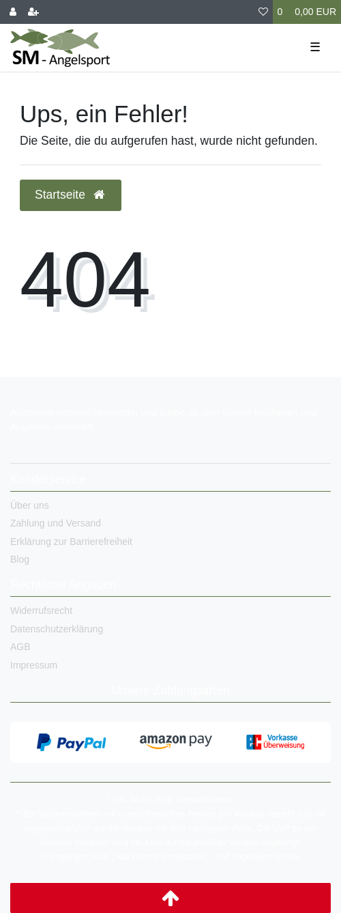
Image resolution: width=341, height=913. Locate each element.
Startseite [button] (70, 194)
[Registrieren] (33, 12)
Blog (19, 559)
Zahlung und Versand (55, 523)
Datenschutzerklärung (56, 628)
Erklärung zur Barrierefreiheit (71, 541)
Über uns (29, 505)
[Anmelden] (13, 12)
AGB (20, 646)
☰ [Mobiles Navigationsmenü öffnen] (315, 47)
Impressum (33, 665)
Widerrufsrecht (41, 610)
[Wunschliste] (263, 12)
